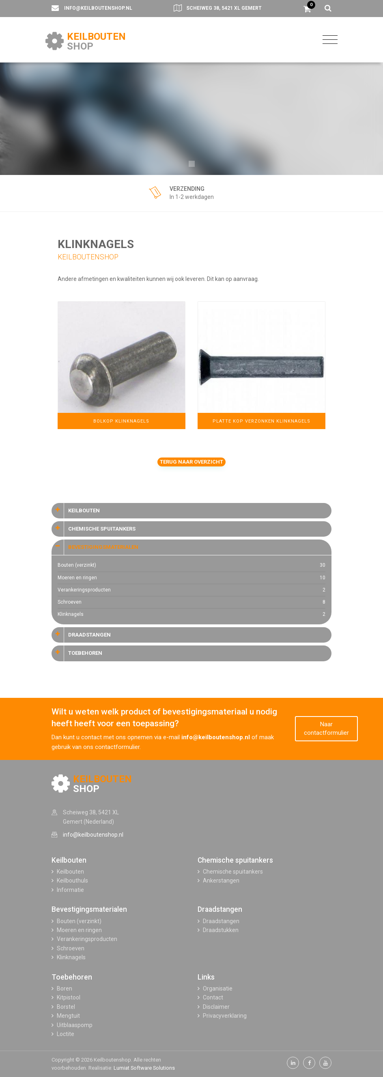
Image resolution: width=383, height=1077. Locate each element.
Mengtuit (68, 1015)
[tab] (191, 510)
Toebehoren (72, 977)
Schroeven (191, 602)
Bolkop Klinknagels (121, 421)
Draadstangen (220, 909)
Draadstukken (221, 930)
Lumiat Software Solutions (144, 1068)
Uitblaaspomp (75, 1025)
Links (206, 977)
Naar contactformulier (326, 728)
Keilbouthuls (72, 880)
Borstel (66, 1007)
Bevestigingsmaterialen (89, 909)
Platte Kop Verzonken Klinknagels (261, 421)
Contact (213, 997)
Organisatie (217, 988)
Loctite (65, 1034)
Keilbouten (69, 860)
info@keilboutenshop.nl (98, 8)
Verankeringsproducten (191, 590)
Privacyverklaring (225, 1015)
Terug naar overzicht (191, 462)
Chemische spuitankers (235, 860)
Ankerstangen (221, 880)
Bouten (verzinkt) (191, 565)
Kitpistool (68, 997)
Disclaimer (216, 1007)
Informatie (70, 890)
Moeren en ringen (191, 578)
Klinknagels (191, 614)
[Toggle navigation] (328, 39)
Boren (64, 988)
